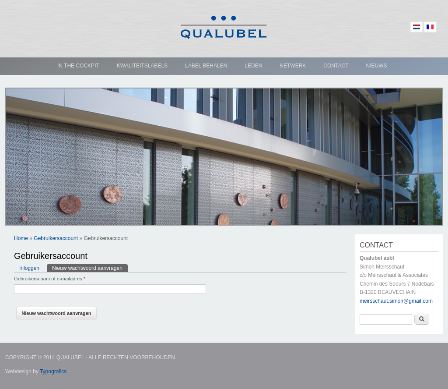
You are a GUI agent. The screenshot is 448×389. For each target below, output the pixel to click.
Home (21, 238)
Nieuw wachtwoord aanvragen (90, 267)
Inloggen (29, 268)
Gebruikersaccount (56, 238)
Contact (335, 66)
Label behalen (206, 66)
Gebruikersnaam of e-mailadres (49, 278)
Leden (253, 66)
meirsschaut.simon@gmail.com (396, 301)
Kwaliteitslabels (142, 66)
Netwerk (293, 66)
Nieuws (376, 66)
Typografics (53, 371)
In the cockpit (78, 66)
